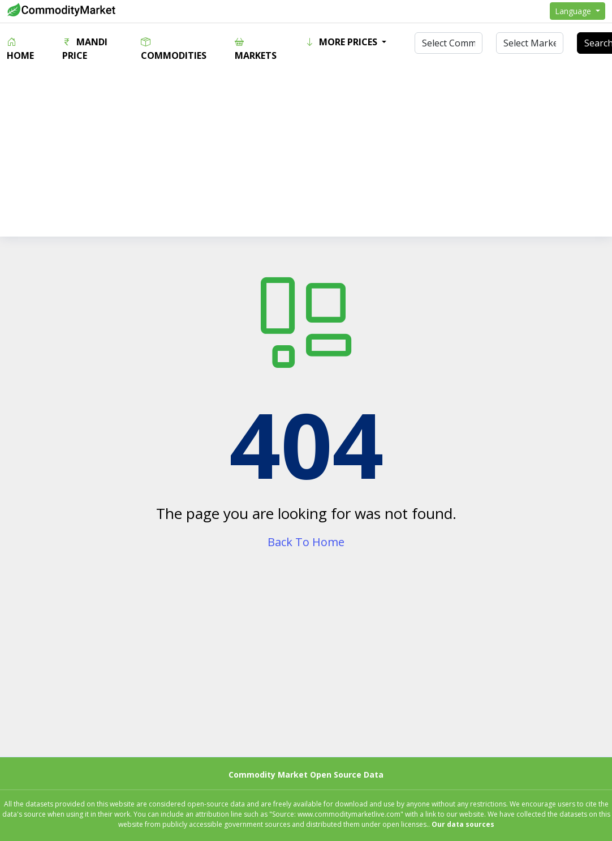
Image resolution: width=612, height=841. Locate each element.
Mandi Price (84, 49)
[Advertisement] (306, 157)
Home (20, 49)
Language (574, 11)
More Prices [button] (342, 42)
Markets (256, 49)
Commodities (173, 49)
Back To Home (306, 542)
